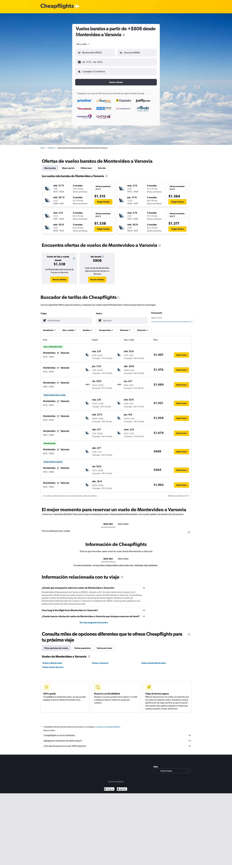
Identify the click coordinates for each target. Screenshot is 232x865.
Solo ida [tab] (102, 165)
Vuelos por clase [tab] (104, 646)
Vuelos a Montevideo (52, 660)
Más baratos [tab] (50, 165)
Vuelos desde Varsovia (52, 665)
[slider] (192, 319)
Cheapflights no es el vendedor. (117, 733)
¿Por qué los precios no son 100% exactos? (117, 743)
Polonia (51, 146)
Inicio (43, 146)
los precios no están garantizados (107, 724)
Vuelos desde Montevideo (153, 660)
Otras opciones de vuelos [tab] (56, 646)
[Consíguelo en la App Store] (122, 787)
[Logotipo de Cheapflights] (57, 6)
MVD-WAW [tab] (123, 522)
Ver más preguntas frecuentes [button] (94, 620)
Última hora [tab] (86, 165)
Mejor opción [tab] (68, 165)
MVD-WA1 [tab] (108, 522)
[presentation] (123, 35)
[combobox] (83, 44)
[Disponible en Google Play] (109, 787)
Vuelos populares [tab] (82, 646)
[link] (59, 277)
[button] (94, 61)
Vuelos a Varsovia (100, 660)
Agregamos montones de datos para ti (117, 738)
